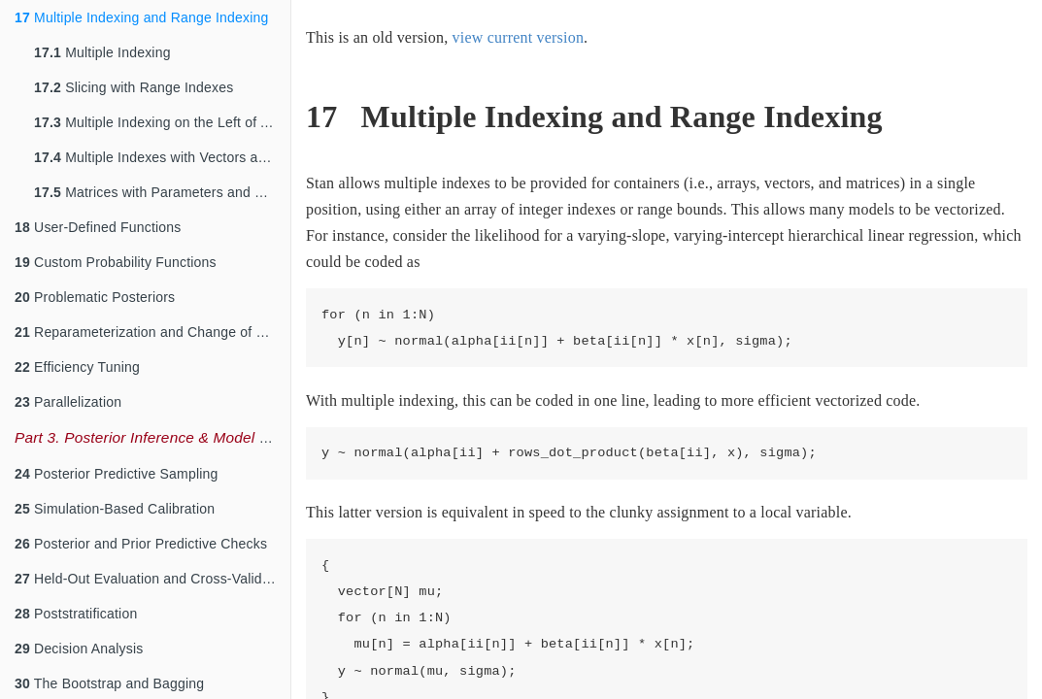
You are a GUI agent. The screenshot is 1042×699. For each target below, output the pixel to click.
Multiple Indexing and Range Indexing (142, 17)
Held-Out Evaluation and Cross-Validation (152, 578)
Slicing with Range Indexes (133, 87)
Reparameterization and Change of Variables (152, 332)
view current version (519, 37)
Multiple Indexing (102, 52)
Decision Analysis (79, 648)
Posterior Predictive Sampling (116, 474)
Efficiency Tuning (77, 367)
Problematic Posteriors (95, 297)
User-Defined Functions (98, 227)
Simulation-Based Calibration (115, 508)
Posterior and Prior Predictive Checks (141, 543)
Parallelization (68, 402)
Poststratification (76, 613)
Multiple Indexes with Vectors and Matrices (162, 157)
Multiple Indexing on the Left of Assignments (162, 122)
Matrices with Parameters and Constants (162, 192)
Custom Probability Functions (116, 262)
